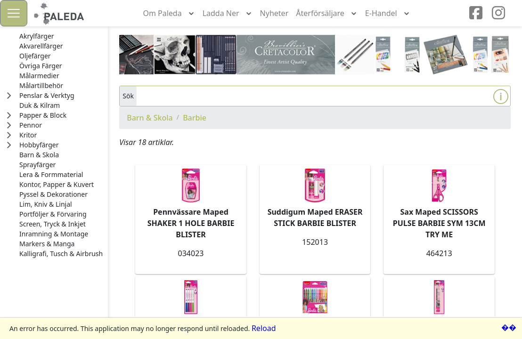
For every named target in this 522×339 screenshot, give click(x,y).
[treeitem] (61, 36)
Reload (264, 328)
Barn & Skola (150, 118)
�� (508, 327)
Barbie (194, 118)
